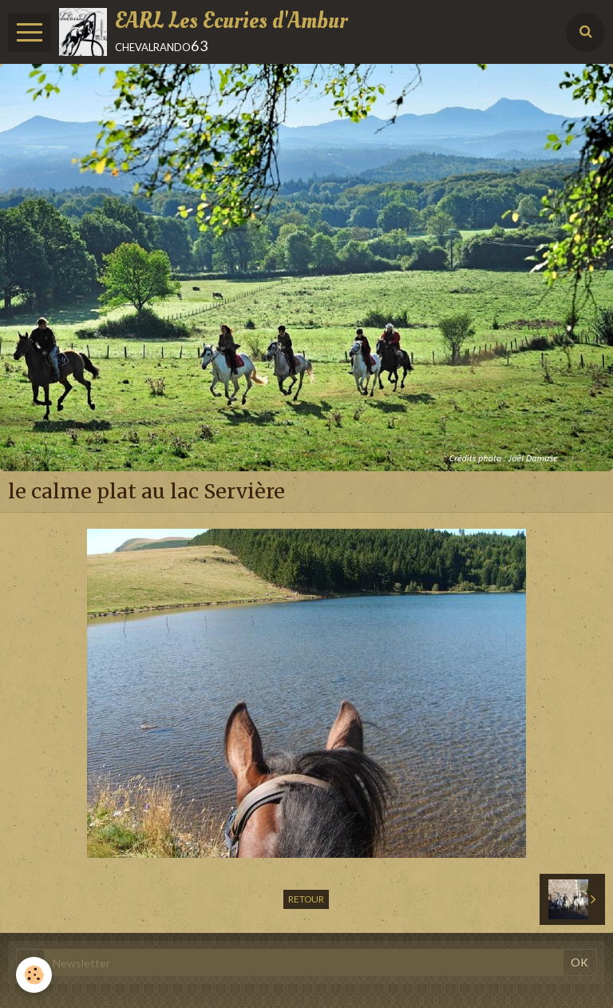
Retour (306, 899)
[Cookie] (34, 975)
